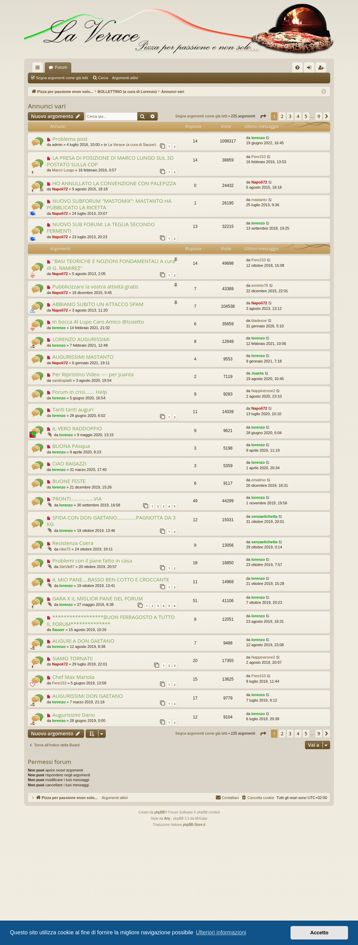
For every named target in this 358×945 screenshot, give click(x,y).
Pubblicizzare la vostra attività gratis (95, 286)
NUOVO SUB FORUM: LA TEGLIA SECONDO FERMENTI (101, 227)
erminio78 (259, 285)
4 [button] (298, 116)
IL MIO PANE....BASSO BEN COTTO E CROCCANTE (110, 579)
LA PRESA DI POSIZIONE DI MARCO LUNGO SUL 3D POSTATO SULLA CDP (110, 161)
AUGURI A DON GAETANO (83, 640)
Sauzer (58, 630)
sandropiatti (62, 380)
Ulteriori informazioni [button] (221, 932)
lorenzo (258, 138)
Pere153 (258, 157)
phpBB (160, 812)
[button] (263, 116)
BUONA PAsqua (71, 445)
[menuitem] (297, 67)
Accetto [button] (319, 932)
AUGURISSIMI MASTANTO (83, 356)
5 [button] (306, 116)
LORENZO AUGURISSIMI (81, 339)
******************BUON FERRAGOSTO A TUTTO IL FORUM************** (111, 620)
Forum (61, 67)
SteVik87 (66, 567)
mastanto (259, 200)
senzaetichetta (264, 516)
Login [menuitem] (310, 69)
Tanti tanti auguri (73, 409)
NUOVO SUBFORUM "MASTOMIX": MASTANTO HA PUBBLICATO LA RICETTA (109, 204)
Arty (167, 818)
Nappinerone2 (263, 391)
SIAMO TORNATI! (72, 658)
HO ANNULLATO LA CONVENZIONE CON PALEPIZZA (114, 183)
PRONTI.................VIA (77, 498)
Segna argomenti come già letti (62, 78)
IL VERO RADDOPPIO (77, 428)
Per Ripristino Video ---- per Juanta (93, 374)
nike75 (64, 549)
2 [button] (282, 116)
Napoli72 (60, 189)
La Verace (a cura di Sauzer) (132, 145)
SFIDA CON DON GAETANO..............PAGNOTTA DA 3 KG (111, 520)
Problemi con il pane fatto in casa (92, 560)
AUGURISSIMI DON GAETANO (87, 695)
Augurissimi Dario (73, 714)
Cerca (103, 78)
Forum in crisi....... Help (79, 391)
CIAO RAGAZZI (69, 463)
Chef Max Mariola (73, 676)
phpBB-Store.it (194, 825)
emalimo (258, 480)
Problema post (69, 138)
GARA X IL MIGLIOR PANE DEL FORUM (97, 598)
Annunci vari (47, 106)
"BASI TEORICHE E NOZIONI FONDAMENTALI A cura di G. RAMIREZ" (111, 264)
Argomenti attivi (125, 78)
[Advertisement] (179, 879)
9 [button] (318, 116)
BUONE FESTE (69, 480)
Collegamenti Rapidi (39, 69)
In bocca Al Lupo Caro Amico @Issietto (98, 321)
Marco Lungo (63, 170)
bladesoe (259, 320)
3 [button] (290, 116)
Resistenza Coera (72, 542)
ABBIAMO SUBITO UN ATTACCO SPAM (98, 304)
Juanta (257, 373)
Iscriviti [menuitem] (322, 69)
